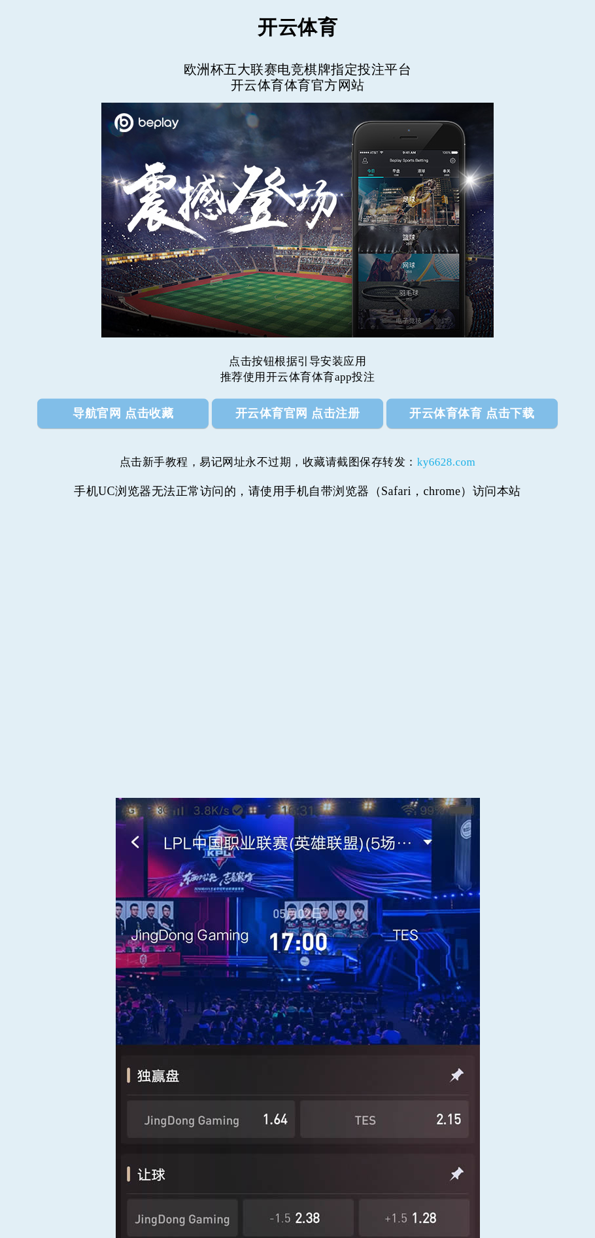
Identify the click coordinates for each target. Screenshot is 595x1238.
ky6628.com (446, 462)
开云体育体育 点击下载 (471, 413)
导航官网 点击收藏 (123, 413)
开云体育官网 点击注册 (297, 413)
